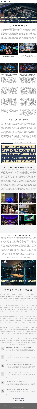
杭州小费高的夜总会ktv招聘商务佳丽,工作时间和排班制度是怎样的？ (19, 347)
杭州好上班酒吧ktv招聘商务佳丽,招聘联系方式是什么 (16, 381)
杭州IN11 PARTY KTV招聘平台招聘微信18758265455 (18, 229)
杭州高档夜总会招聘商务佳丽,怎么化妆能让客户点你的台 (17, 372)
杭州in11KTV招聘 (7, 142)
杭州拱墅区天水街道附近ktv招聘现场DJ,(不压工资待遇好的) (17, 389)
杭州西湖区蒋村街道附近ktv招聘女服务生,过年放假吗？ (16, 355)
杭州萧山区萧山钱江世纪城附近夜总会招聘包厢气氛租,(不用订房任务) (19, 364)
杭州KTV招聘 (18, 142)
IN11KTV (22, 407)
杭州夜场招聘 (30, 142)
